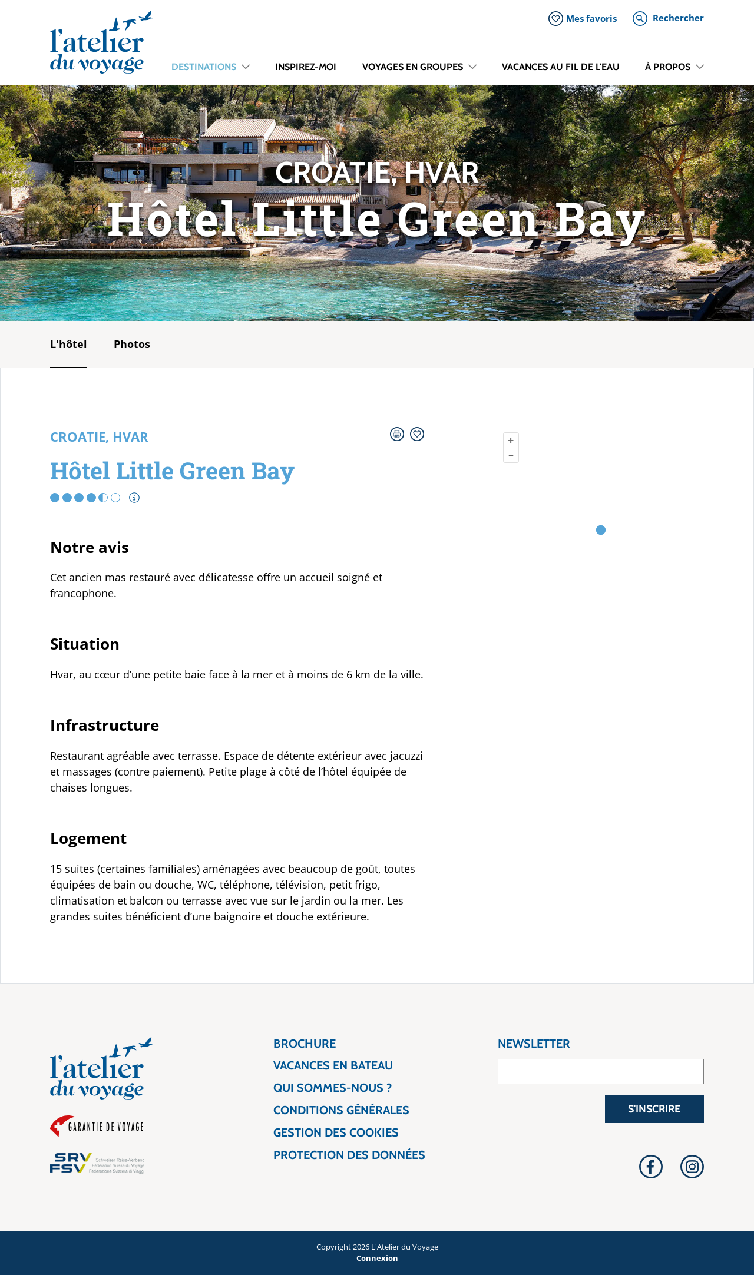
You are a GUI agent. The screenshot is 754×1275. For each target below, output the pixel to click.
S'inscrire (654, 1108)
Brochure (304, 1044)
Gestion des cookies (336, 1133)
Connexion (377, 1258)
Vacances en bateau (333, 1065)
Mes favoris (591, 18)
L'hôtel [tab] (68, 344)
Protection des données (349, 1155)
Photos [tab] (132, 344)
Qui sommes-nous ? (332, 1088)
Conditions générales (341, 1110)
